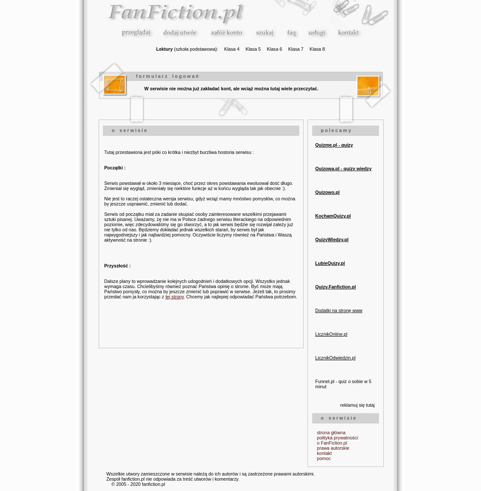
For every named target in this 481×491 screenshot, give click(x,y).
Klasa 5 (253, 49)
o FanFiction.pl (332, 442)
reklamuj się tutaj (357, 405)
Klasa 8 (317, 49)
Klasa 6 (274, 49)
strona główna (331, 432)
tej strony (174, 296)
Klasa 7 (296, 49)
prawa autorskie (333, 448)
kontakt (324, 453)
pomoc (324, 458)
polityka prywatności (337, 437)
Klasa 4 (232, 49)
